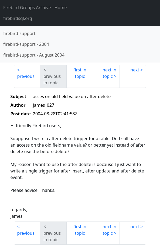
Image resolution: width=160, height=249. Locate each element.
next (134, 70)
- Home (35, 8)
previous (26, 76)
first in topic (79, 73)
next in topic (109, 73)
